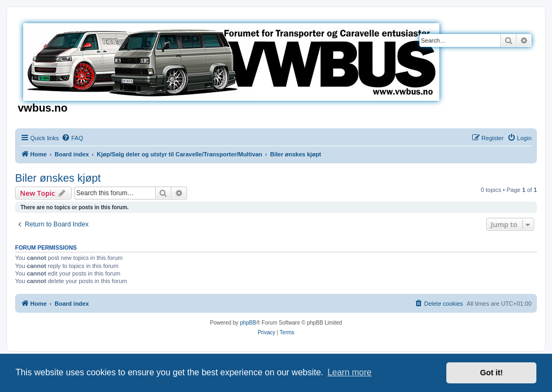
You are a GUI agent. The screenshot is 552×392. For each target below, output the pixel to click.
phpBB (248, 323)
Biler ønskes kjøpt (58, 178)
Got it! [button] (491, 372)
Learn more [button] (349, 372)
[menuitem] (72, 138)
